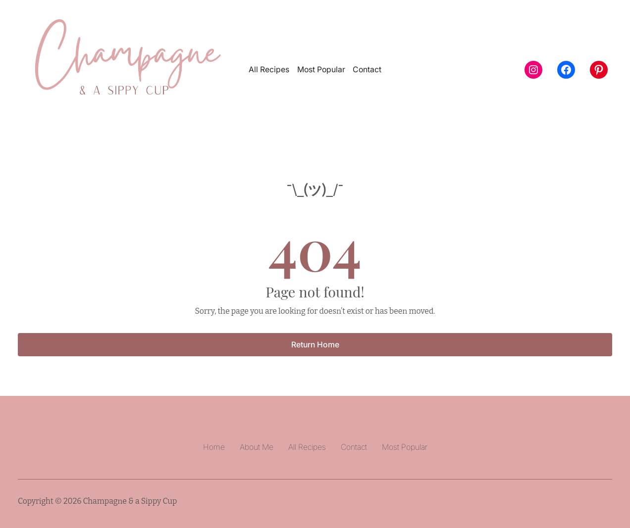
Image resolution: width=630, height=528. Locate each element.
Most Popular (321, 69)
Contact (367, 69)
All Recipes (269, 69)
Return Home (315, 344)
